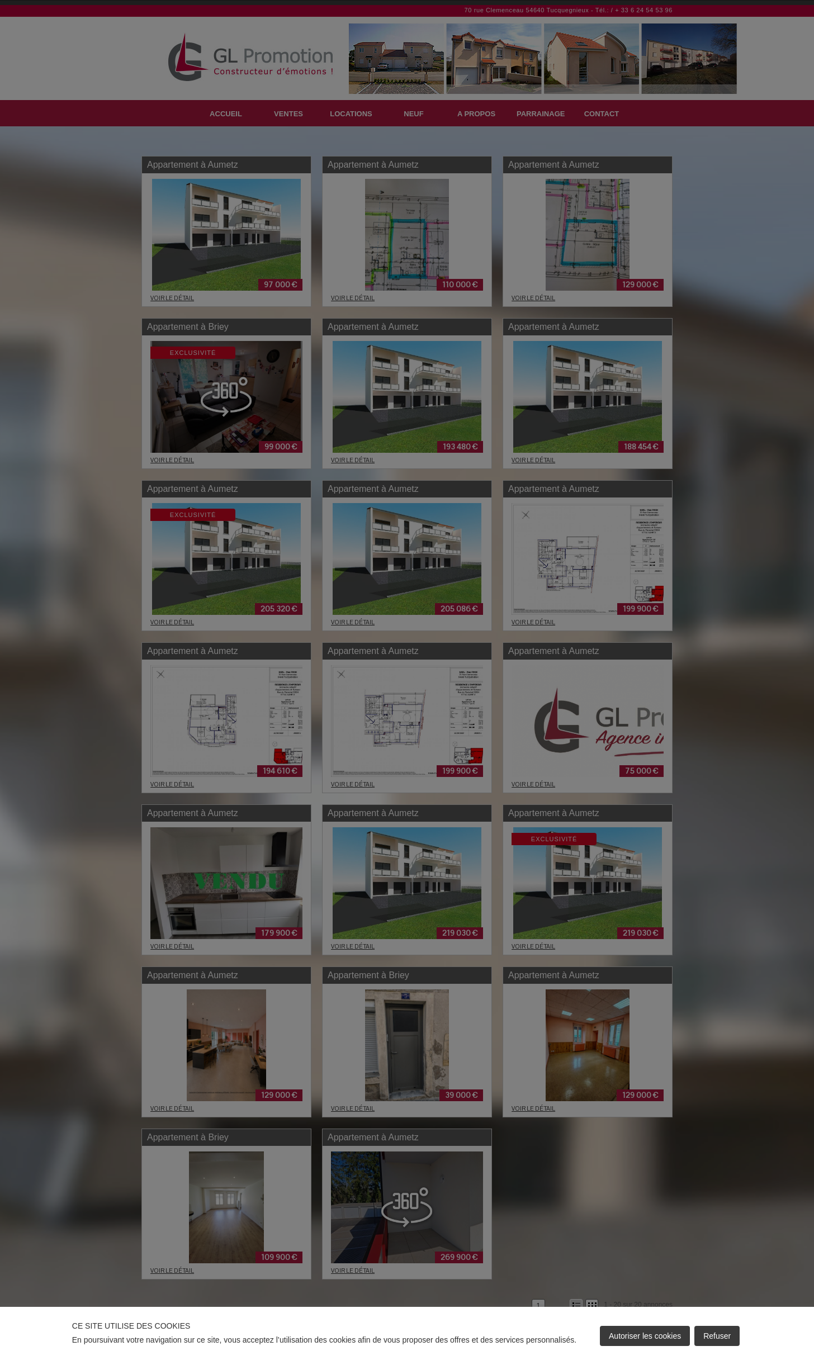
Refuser (717, 1335)
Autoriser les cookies (645, 1335)
